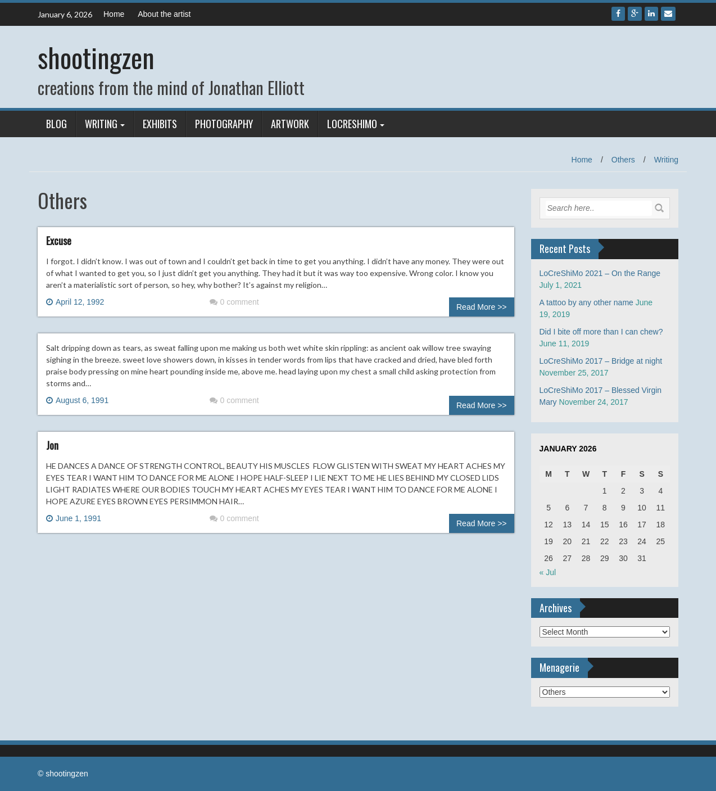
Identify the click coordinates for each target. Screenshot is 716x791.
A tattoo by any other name (586, 302)
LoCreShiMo (352, 123)
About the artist (164, 14)
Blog (56, 123)
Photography (224, 123)
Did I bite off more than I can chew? (601, 331)
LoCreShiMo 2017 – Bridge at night (601, 360)
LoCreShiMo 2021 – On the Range (600, 273)
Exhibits (160, 123)
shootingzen (96, 57)
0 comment (234, 301)
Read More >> (481, 306)
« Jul (548, 572)
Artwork (290, 123)
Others (623, 159)
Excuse (58, 240)
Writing (101, 123)
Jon (52, 445)
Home (113, 14)
